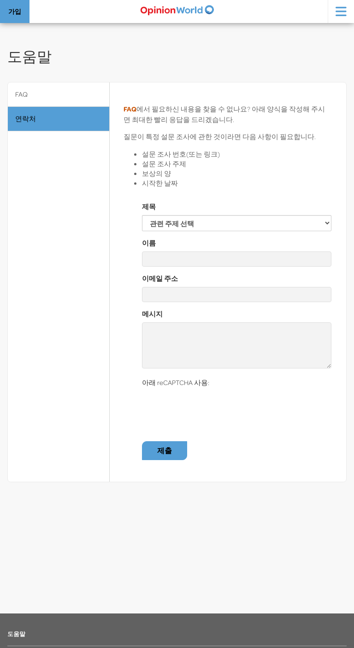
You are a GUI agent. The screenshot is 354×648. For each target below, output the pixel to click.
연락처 (25, 118)
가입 (14, 11)
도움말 (16, 634)
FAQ (21, 94)
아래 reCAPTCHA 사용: (175, 382)
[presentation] (212, 409)
